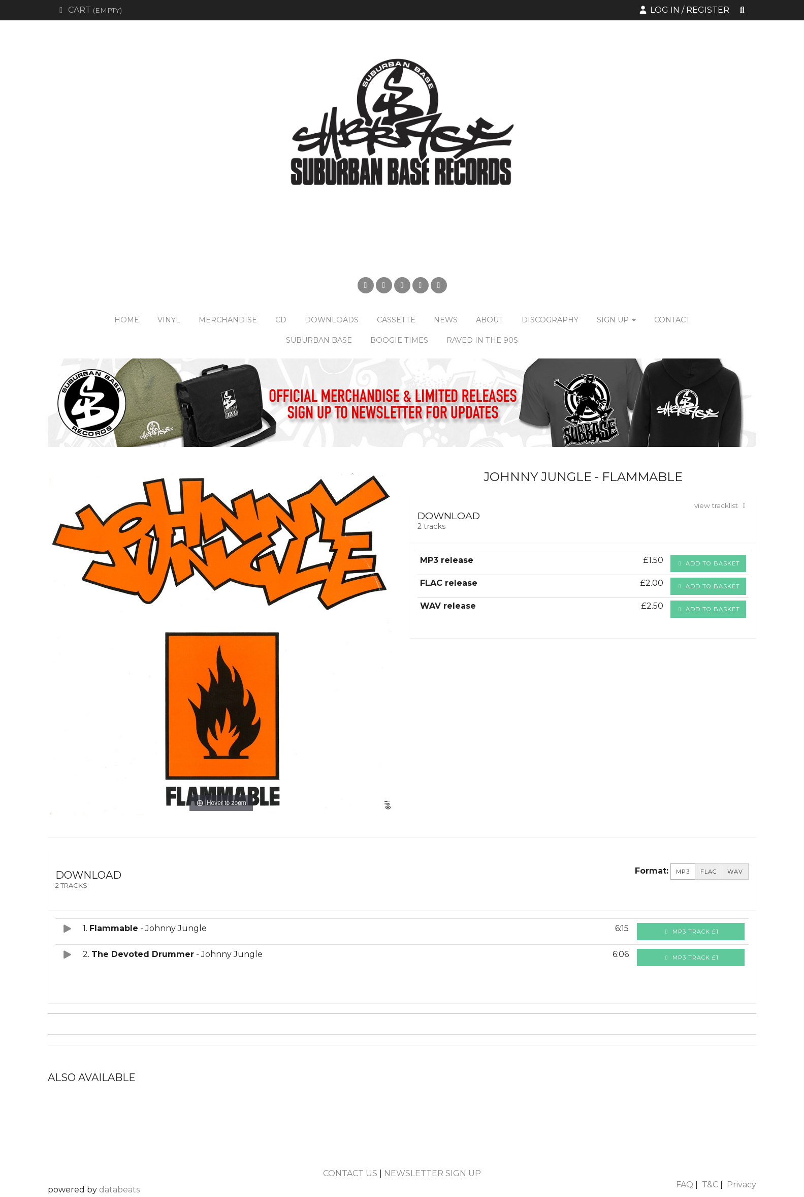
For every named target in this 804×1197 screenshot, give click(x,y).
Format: (651, 871)
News (446, 319)
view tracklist (721, 505)
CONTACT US (350, 1173)
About (489, 319)
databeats (119, 1189)
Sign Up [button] (616, 319)
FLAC (708, 871)
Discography (550, 319)
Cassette (396, 319)
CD (280, 319)
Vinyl (168, 319)
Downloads (332, 319)
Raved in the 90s (482, 340)
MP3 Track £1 (691, 931)
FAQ (684, 1184)
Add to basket (708, 563)
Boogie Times (399, 340)
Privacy (741, 1184)
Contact (672, 319)
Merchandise (228, 319)
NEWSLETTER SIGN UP (432, 1173)
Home (126, 319)
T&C (710, 1184)
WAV (735, 871)
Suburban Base (319, 340)
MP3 (683, 871)
